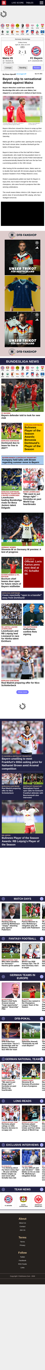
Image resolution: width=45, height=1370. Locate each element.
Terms (22, 1337)
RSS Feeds (22, 1359)
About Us (22, 1318)
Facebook (22, 1355)
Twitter (22, 1352)
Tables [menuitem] (29, 3)
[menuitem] (5, 3)
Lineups (8, 114)
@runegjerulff (21, 120)
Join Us (22, 1325)
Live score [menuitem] (18, 3)
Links (22, 1362)
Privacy (22, 1340)
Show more (22, 787)
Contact (22, 1321)
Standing (22, 114)
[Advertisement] (22, 45)
